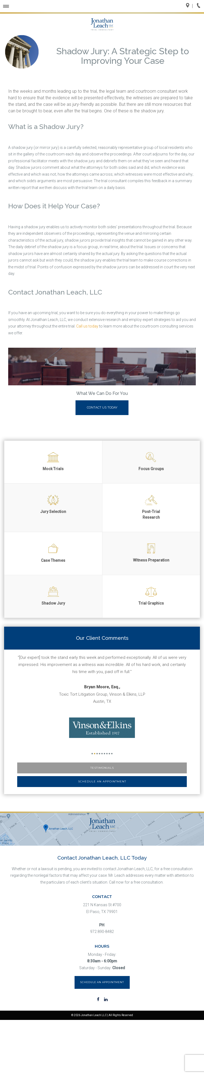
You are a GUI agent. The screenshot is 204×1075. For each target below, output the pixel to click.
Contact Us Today (102, 407)
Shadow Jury (53, 596)
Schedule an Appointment (102, 781)
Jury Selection (53, 504)
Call (200, 6)
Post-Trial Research (151, 507)
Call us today (87, 326)
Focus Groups (151, 461)
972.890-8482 (102, 931)
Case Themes (53, 553)
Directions (189, 6)
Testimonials (102, 768)
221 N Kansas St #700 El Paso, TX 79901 (102, 908)
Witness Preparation (151, 552)
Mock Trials (53, 461)
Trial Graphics (151, 596)
